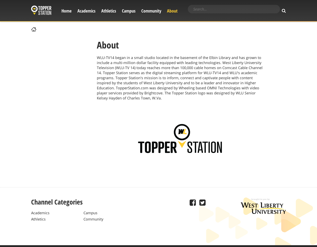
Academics (86, 11)
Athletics (108, 11)
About (172, 11)
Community (151, 11)
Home (66, 11)
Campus (128, 11)
